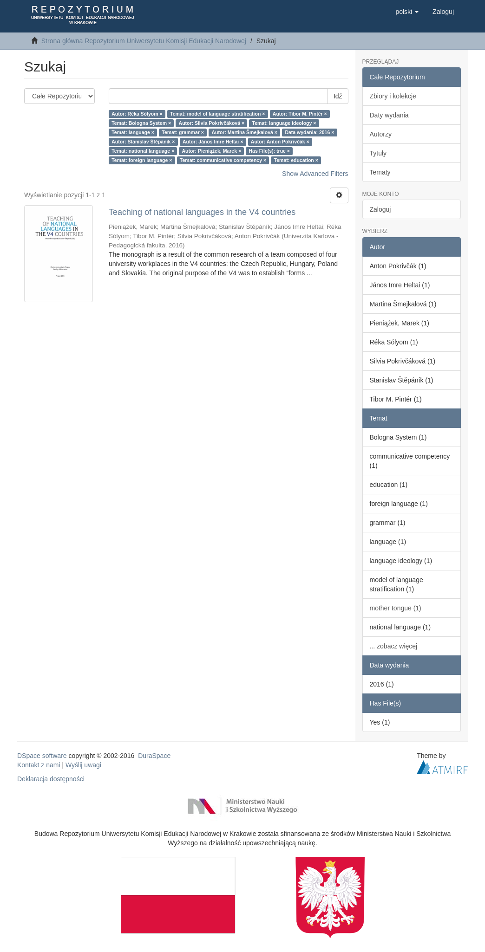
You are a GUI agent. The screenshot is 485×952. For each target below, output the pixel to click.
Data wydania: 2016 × (309, 132)
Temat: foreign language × (141, 160)
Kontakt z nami (38, 765)
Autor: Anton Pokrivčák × (280, 141)
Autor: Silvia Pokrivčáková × (212, 123)
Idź (338, 96)
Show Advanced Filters (315, 173)
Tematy (380, 172)
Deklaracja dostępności (51, 779)
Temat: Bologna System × (141, 123)
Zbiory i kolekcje (393, 96)
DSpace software (42, 755)
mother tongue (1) (395, 608)
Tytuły (378, 153)
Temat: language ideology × (284, 123)
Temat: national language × (142, 151)
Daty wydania (389, 115)
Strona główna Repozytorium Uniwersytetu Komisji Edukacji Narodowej (143, 41)
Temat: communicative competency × (223, 160)
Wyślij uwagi (83, 765)
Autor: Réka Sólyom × (136, 114)
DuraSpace (154, 755)
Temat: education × (296, 160)
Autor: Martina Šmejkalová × (244, 132)
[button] (407, 11)
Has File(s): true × (269, 151)
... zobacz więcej (394, 646)
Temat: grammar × (183, 132)
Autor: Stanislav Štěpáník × (143, 141)
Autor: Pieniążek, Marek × (212, 151)
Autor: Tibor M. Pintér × (300, 114)
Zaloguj (380, 209)
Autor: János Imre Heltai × (213, 141)
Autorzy (381, 134)
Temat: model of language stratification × (217, 114)
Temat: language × (132, 132)
